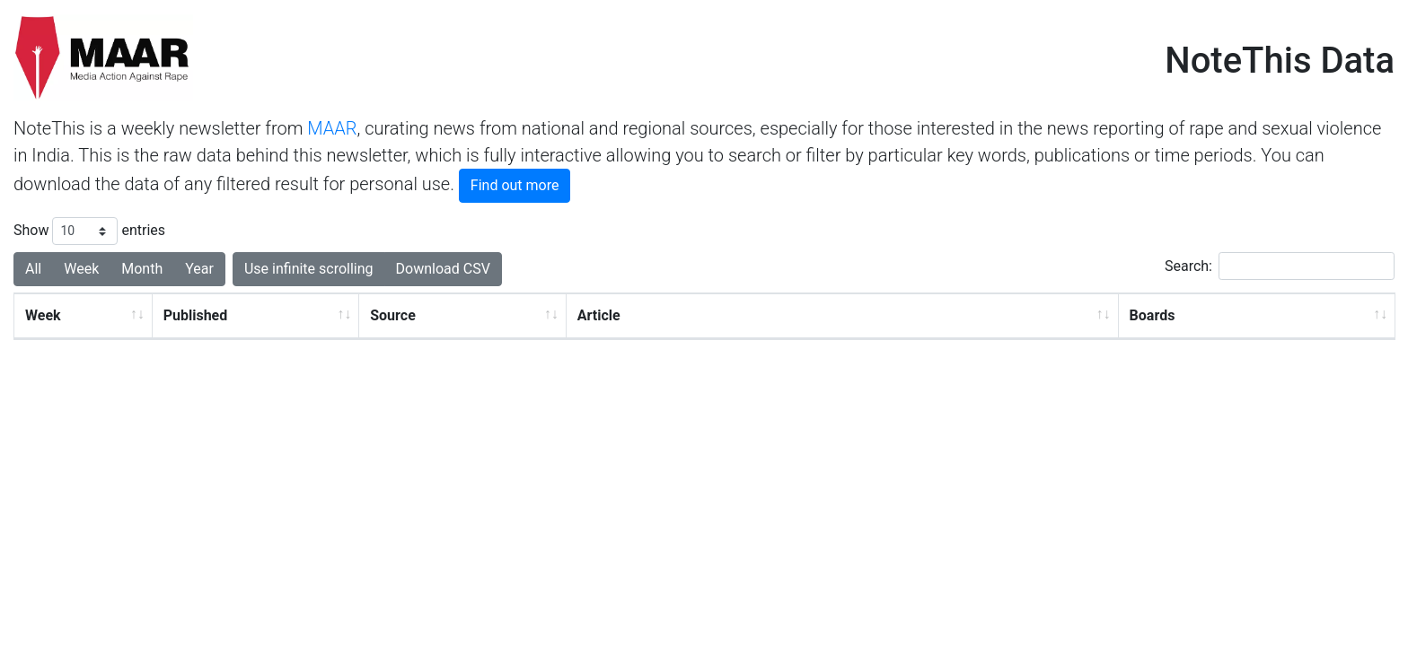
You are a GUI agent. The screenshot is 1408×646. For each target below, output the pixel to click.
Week (43, 315)
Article (598, 315)
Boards (1152, 315)
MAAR (331, 128)
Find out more (515, 185)
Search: (1280, 266)
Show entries (89, 231)
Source (393, 315)
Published (195, 315)
